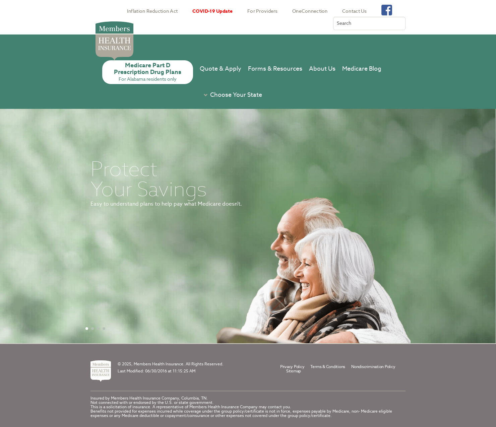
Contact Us (354, 11)
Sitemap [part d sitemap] (293, 370)
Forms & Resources (275, 68)
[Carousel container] (248, 226)
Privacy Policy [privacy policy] (292, 366)
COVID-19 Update (212, 11)
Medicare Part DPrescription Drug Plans (147, 71)
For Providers (262, 11)
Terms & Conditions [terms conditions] (327, 366)
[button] (231, 94)
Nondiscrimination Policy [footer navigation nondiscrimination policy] (373, 366)
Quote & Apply (220, 68)
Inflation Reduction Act (152, 11)
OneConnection (310, 11)
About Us (322, 68)
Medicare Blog (361, 68)
